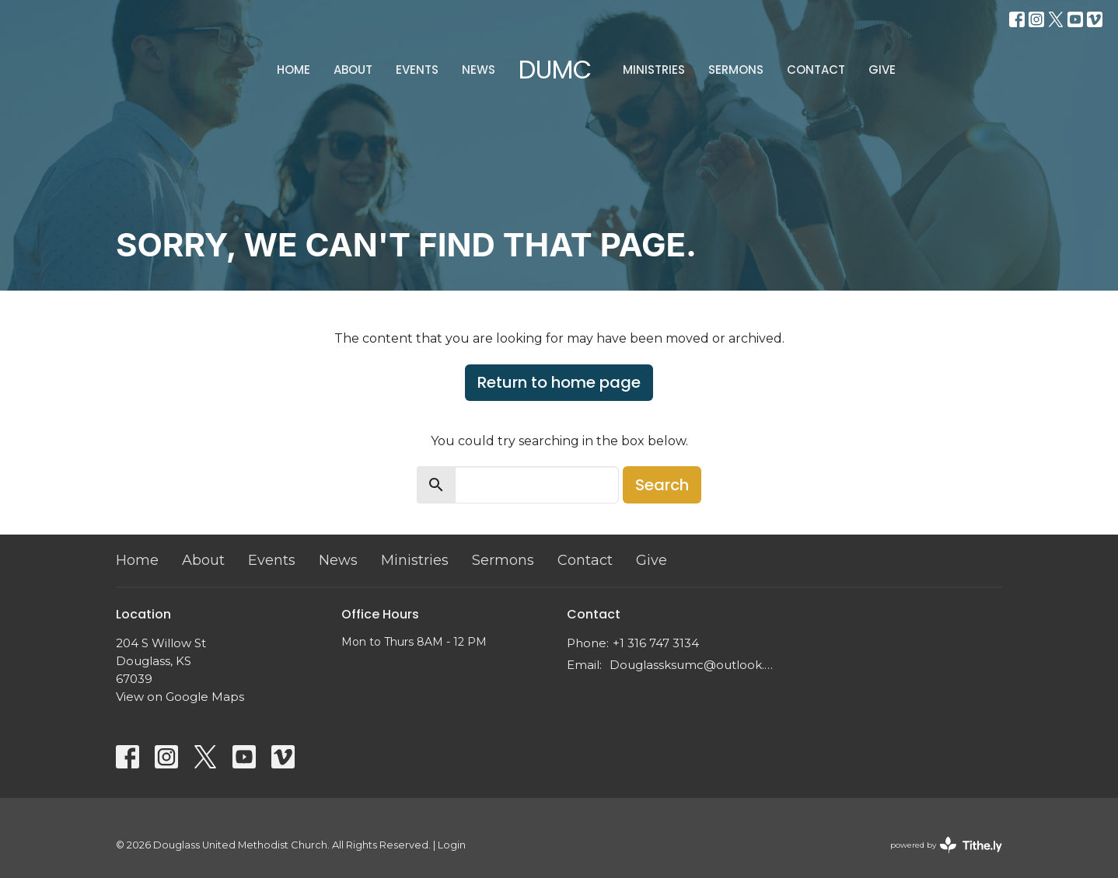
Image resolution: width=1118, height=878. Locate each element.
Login (452, 845)
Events (417, 69)
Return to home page (559, 382)
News (478, 69)
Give (882, 69)
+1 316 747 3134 (656, 643)
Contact (816, 69)
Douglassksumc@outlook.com (693, 664)
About (353, 69)
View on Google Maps (180, 696)
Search (662, 485)
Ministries (654, 69)
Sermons (735, 69)
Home (293, 69)
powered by (946, 845)
